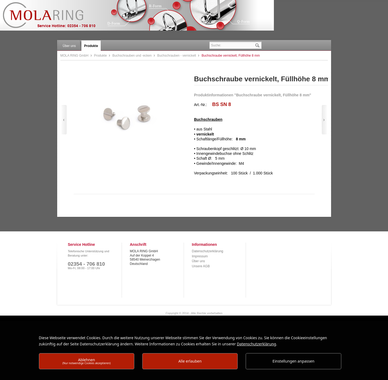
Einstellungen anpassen (293, 361)
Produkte (101, 55)
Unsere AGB (201, 266)
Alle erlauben (190, 361)
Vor (324, 120)
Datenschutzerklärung (207, 251)
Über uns (198, 261)
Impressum (200, 256)
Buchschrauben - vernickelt (177, 55)
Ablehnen (86, 361)
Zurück (64, 120)
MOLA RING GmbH (53, 17)
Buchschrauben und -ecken (133, 55)
